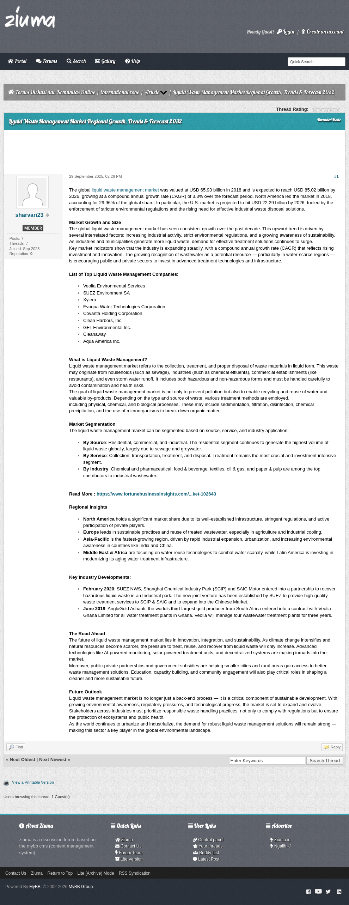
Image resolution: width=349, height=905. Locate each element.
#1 (336, 176)
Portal (17, 61)
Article (152, 92)
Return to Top (60, 873)
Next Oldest (22, 759)
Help (132, 61)
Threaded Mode (329, 119)
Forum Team (129, 852)
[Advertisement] (174, 149)
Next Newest (52, 759)
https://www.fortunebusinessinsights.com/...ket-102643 (156, 494)
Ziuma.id (280, 839)
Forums (46, 61)
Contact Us (128, 846)
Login (285, 31)
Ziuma (124, 839)
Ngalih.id (280, 846)
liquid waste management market (125, 190)
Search (76, 61)
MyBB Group (81, 886)
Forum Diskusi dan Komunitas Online (55, 92)
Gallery (105, 61)
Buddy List (206, 852)
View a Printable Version (33, 782)
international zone (120, 92)
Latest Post (206, 859)
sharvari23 (29, 215)
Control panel (208, 839)
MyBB (35, 886)
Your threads (207, 846)
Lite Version (129, 859)
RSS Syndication (135, 873)
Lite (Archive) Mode (96, 873)
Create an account (322, 31)
